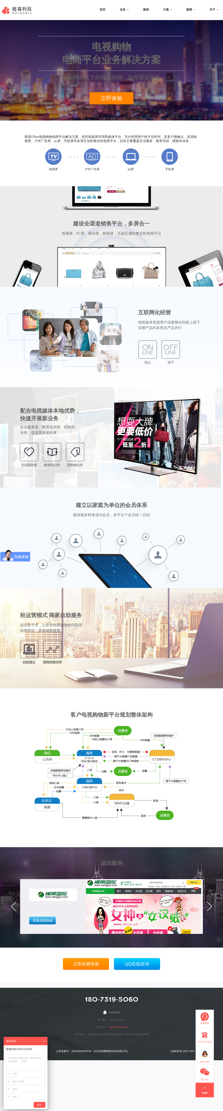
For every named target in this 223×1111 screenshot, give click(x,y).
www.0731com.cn (118, 1027)
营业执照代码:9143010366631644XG (149, 1051)
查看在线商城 (42, 920)
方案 (167, 9)
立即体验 (111, 98)
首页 (102, 9)
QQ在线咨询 (137, 963)
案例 (146, 9)
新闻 (190, 9)
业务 (124, 9)
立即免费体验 (86, 963)
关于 (213, 9)
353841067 (114, 1012)
